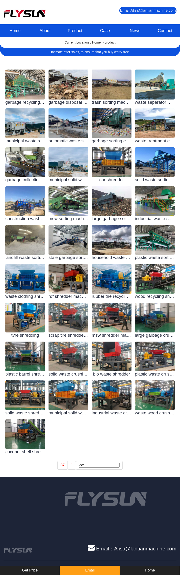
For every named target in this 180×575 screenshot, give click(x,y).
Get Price (30, 570)
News (135, 30)
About (44, 30)
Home (15, 30)
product (110, 42)
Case (105, 30)
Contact (165, 30)
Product (75, 30)
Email (89, 570)
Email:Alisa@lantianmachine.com (148, 10)
